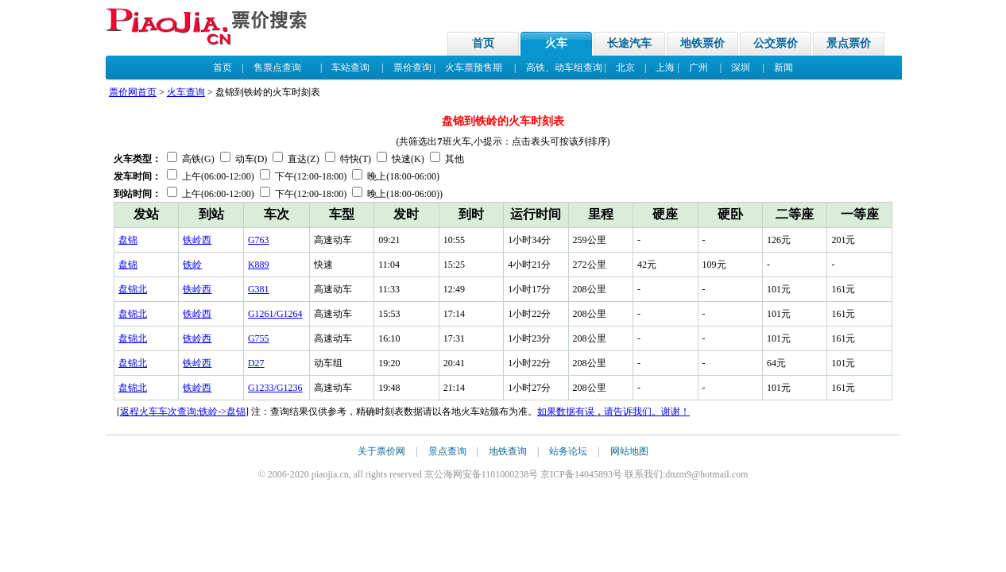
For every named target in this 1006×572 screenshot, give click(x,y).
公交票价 (775, 43)
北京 (625, 67)
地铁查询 (508, 451)
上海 (665, 67)
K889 (258, 264)
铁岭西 (197, 239)
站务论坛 (568, 451)
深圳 (740, 67)
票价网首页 (133, 92)
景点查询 (447, 451)
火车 (556, 43)
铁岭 (192, 264)
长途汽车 (629, 43)
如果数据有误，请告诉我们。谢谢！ (613, 411)
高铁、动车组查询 (564, 67)
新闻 (783, 67)
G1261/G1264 (275, 313)
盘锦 (127, 239)
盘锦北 (132, 289)
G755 (258, 338)
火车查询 (186, 92)
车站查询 (350, 67)
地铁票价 (702, 43)
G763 (258, 239)
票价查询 (412, 67)
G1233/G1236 (275, 387)
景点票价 (848, 43)
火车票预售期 (473, 67)
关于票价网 (381, 451)
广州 (698, 67)
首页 (483, 43)
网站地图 (629, 451)
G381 (258, 289)
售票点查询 (277, 67)
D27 (256, 363)
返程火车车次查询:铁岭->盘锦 (183, 411)
